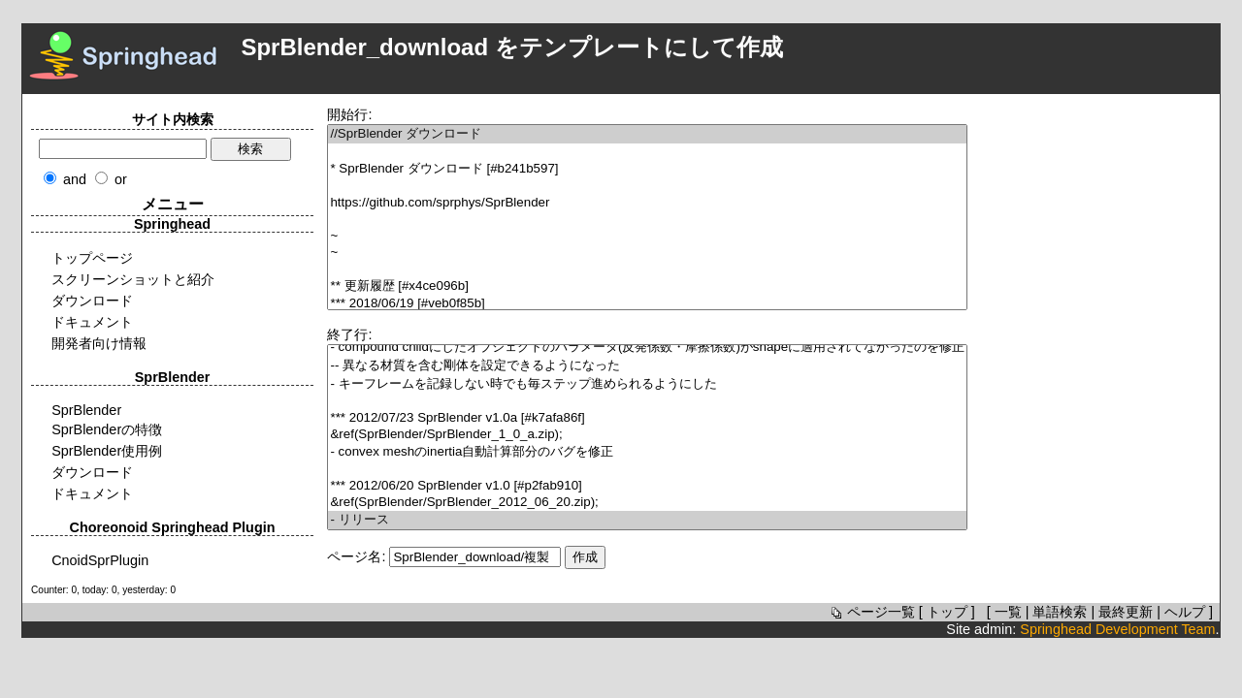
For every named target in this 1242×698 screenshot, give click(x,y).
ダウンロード (92, 300)
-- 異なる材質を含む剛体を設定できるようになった (647, 366)
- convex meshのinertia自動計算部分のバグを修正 (647, 452)
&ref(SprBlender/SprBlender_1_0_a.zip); (647, 435)
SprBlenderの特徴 (106, 429)
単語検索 (1059, 611)
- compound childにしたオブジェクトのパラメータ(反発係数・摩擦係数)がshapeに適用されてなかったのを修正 (647, 347)
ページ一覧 (871, 611)
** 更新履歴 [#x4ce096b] (647, 286)
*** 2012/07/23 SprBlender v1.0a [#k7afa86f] (647, 418)
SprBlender (86, 410)
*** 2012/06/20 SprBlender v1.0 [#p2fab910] (647, 486)
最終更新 (1125, 611)
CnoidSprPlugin (99, 560)
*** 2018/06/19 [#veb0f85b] (647, 304)
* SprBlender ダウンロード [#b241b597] (647, 169)
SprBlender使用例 (106, 451)
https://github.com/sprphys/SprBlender (647, 203)
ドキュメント (92, 322)
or (120, 179)
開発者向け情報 (99, 343)
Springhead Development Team (1117, 629)
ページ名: (356, 556)
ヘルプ (1184, 611)
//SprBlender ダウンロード (647, 134)
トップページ (92, 258)
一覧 (1008, 611)
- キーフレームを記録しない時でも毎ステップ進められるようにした (647, 384)
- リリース (647, 520)
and (74, 179)
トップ (947, 611)
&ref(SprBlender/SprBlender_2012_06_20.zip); (647, 502)
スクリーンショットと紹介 (132, 279)
